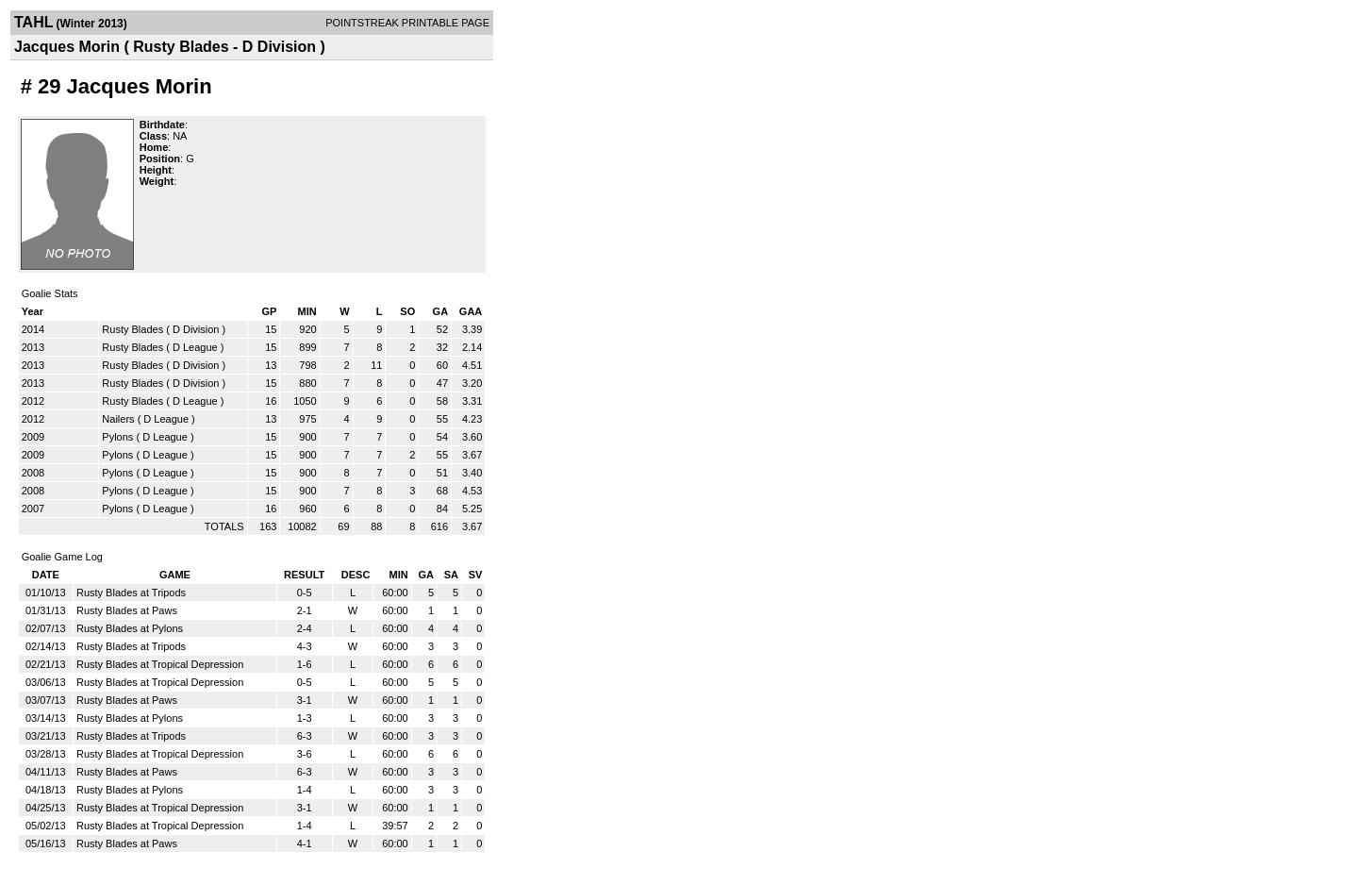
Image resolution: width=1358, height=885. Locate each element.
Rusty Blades (132, 329)
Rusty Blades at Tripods (131, 592)
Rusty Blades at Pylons (129, 628)
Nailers (118, 419)
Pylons (117, 436)
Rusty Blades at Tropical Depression (159, 664)
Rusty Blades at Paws (126, 610)
